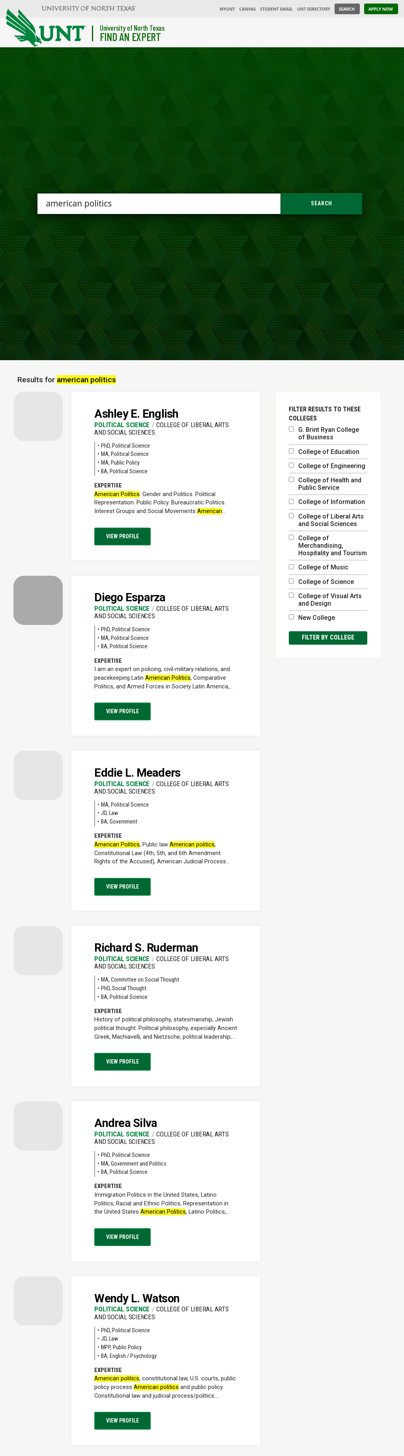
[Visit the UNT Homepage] (71, 28)
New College (312, 617)
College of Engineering (327, 466)
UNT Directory (313, 9)
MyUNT (227, 9)
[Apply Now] (381, 9)
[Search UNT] (347, 9)
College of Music (318, 567)
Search (321, 203)
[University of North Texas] (88, 8)
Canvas (247, 9)
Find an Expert (130, 36)
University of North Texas (132, 27)
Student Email (276, 9)
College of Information (327, 502)
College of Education (324, 452)
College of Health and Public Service (325, 483)
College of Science (321, 582)
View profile (122, 536)
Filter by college (328, 637)
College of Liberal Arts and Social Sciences (326, 520)
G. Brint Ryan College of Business (324, 433)
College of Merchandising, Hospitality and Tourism (328, 545)
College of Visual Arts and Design (325, 599)
